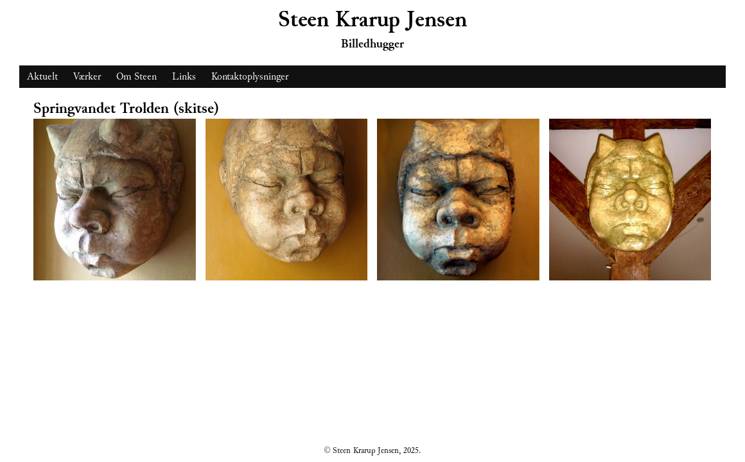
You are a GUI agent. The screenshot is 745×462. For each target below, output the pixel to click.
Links (184, 76)
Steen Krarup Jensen (372, 19)
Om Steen (136, 76)
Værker (87, 76)
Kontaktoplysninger (249, 76)
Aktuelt (42, 76)
